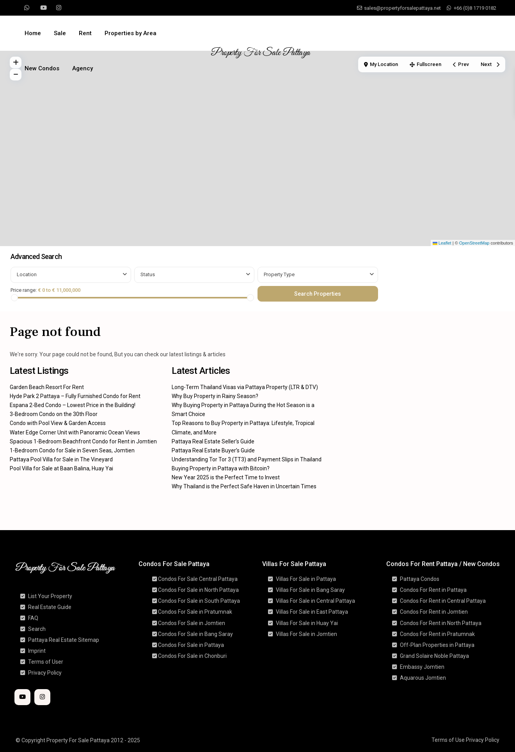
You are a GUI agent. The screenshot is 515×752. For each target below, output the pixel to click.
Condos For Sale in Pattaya (191, 645)
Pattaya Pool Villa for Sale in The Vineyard (61, 459)
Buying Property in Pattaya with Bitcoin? (221, 468)
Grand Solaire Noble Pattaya (434, 656)
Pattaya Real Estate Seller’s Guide (213, 441)
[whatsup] (27, 8)
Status (147, 274)
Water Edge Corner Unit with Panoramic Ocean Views (75, 432)
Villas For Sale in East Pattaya (312, 612)
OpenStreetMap (474, 243)
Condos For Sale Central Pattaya (198, 579)
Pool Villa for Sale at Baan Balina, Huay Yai (61, 468)
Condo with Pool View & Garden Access (58, 423)
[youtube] (43, 8)
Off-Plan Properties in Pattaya (437, 645)
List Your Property (50, 596)
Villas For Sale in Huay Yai (307, 623)
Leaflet (442, 243)
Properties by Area (130, 33)
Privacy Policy (45, 673)
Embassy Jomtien (422, 667)
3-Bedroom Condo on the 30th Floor (54, 414)
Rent (85, 33)
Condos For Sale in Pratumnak (195, 612)
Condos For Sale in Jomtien (191, 623)
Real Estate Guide (49, 607)
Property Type (279, 274)
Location (27, 274)
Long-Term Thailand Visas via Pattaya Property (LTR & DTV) (245, 387)
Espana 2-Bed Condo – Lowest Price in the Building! (72, 405)
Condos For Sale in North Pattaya (198, 590)
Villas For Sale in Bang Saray (310, 590)
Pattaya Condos (419, 579)
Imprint (37, 651)
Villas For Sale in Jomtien (306, 634)
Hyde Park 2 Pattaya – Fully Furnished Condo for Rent (75, 396)
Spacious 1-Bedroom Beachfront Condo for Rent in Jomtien (83, 441)
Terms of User (45, 662)
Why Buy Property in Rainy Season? (215, 396)
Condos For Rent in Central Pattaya (443, 601)
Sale (60, 33)
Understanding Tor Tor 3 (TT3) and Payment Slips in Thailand (246, 459)
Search (37, 629)
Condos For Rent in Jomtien (434, 612)
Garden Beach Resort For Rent (47, 387)
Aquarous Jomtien (423, 678)
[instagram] (59, 8)
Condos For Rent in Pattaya (433, 590)
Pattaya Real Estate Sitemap (63, 640)
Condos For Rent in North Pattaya (440, 623)
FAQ (33, 618)
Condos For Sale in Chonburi (192, 656)
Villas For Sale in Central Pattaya (315, 601)
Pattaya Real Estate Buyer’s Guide (213, 450)
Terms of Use (448, 740)
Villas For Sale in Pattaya (306, 579)
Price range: (24, 290)
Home (33, 33)
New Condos (42, 68)
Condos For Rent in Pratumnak (437, 634)
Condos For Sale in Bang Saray (195, 634)
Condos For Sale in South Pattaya (199, 601)
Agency (82, 68)
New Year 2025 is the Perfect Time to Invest (226, 477)
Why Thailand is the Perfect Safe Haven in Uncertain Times (244, 486)
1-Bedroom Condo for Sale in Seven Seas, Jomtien (72, 450)
